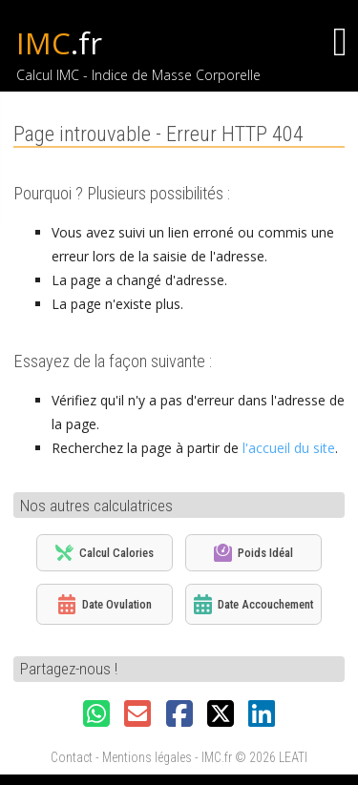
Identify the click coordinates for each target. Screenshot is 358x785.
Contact (72, 757)
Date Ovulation (105, 604)
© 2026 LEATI (271, 757)
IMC (59, 43)
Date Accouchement (253, 604)
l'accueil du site (288, 448)
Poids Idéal (253, 553)
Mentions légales (147, 757)
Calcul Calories (104, 553)
